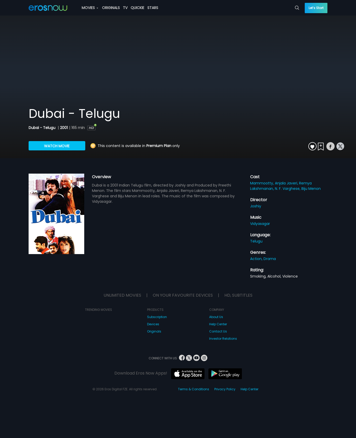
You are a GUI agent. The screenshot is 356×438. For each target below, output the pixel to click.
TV (125, 7)
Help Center (218, 324)
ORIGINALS (111, 7)
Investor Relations (223, 338)
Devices (153, 324)
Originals (154, 331)
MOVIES (90, 7)
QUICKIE (137, 7)
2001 (64, 127)
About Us (216, 317)
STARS (152, 7)
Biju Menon (311, 188)
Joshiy (255, 206)
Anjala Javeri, (287, 183)
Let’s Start (316, 8)
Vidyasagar (260, 223)
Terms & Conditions (193, 389)
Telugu (256, 241)
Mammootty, (262, 183)
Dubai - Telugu (42, 127)
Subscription (157, 317)
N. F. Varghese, (288, 188)
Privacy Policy (224, 389)
